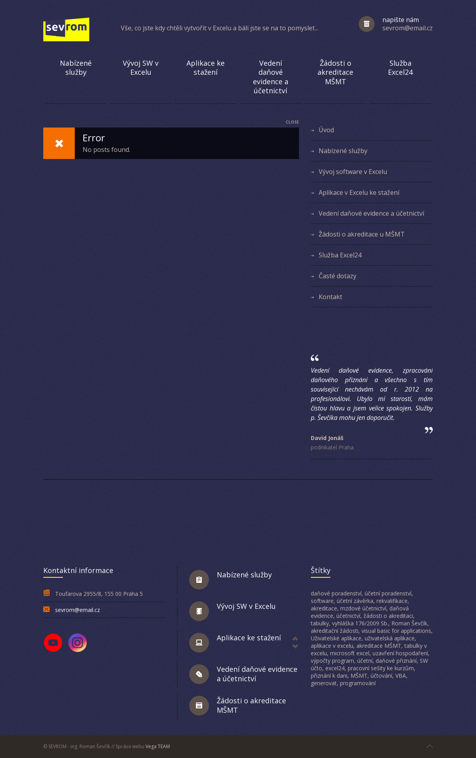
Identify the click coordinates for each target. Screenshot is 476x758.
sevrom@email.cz (77, 610)
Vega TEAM (158, 746)
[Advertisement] (238, 520)
